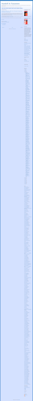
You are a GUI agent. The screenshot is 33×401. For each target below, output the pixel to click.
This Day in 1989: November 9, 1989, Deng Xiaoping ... (27, 139)
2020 (25, 69)
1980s (24, 212)
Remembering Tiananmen (26, 240)
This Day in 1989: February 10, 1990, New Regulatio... (27, 122)
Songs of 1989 (25, 60)
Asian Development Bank (26, 271)
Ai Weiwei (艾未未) (26, 308)
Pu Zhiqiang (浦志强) (26, 248)
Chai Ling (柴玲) (25, 188)
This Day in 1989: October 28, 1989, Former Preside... (27, 147)
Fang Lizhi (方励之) (26, 192)
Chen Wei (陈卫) (25, 313)
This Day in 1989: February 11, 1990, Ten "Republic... (27, 120)
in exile (25, 191)
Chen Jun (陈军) (25, 311)
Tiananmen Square (26, 229)
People (7, 8)
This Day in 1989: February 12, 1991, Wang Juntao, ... (27, 118)
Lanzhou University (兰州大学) (27, 352)
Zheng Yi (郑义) (25, 268)
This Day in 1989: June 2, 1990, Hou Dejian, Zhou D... (27, 90)
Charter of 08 (25, 213)
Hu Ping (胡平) (25, 256)
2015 (25, 177)
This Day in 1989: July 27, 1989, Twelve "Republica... (27, 172)
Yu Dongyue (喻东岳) (26, 379)
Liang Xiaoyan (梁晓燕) (26, 297)
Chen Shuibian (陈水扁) (26, 342)
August (26, 72)
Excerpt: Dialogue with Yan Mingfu (27, 48)
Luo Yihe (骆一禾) (26, 360)
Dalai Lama (25, 343)
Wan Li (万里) (25, 230)
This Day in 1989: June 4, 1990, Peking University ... (27, 85)
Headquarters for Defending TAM (27, 277)
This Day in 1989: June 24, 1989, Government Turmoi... (27, 92)
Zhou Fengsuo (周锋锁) (26, 251)
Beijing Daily (25, 288)
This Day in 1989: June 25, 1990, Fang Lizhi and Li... (27, 83)
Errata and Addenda (26, 55)
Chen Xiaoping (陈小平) (26, 254)
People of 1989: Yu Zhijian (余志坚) (27, 80)
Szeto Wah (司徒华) (26, 265)
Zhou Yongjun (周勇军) (26, 205)
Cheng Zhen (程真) (26, 315)
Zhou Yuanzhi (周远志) (26, 383)
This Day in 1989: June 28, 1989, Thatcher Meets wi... (27, 73)
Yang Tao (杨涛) (25, 287)
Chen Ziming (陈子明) (26, 206)
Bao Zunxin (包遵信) (26, 242)
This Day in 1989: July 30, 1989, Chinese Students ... (27, 171)
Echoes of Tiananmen (26, 291)
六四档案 (25, 389)
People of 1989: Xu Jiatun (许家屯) (27, 81)
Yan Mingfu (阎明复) (26, 219)
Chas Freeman (25, 340)
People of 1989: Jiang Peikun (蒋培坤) (27, 156)
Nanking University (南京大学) (27, 363)
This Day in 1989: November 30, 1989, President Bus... (27, 135)
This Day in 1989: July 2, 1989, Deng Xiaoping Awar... (27, 143)
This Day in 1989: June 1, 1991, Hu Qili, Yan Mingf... (27, 93)
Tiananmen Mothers (26, 211)
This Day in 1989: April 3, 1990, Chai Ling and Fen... (27, 115)
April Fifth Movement (26, 270)
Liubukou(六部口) (25, 298)
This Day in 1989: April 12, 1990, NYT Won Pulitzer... (27, 113)
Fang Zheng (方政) (26, 221)
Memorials (21, 8)
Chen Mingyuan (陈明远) (26, 312)
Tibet (24, 241)
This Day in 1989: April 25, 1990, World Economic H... (27, 111)
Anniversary (25, 204)
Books (15, 8)
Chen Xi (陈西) (25, 314)
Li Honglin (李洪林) (26, 322)
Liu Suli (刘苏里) (25, 324)
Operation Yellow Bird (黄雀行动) (27, 263)
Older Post (22, 27)
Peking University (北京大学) (27, 189)
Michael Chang (25, 300)
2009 (25, 182)
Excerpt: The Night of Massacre (27, 54)
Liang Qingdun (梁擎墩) (26, 323)
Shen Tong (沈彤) (25, 203)
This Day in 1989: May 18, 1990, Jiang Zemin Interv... (27, 99)
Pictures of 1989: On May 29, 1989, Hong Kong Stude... (27, 79)
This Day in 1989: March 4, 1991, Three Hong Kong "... (27, 106)
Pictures (12, 8)
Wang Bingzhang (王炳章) (26, 371)
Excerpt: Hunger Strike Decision (27, 47)
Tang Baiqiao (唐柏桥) (26, 369)
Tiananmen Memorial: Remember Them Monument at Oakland (27, 148)
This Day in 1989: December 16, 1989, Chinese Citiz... (27, 131)
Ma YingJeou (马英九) (26, 325)
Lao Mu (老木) (25, 321)
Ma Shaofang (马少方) (26, 238)
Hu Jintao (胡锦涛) (26, 278)
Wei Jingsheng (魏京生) (26, 222)
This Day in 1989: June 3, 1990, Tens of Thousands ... (27, 87)
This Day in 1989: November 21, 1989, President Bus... (27, 136)
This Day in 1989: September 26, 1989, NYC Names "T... (27, 158)
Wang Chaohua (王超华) (26, 218)
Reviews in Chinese (26, 40)
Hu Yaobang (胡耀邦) (26, 207)
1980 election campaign (26, 269)
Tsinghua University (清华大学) (27, 331)
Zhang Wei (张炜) (25, 382)
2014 (25, 178)
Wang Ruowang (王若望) (26, 373)
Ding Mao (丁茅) (25, 344)
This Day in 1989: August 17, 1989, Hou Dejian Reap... (27, 169)
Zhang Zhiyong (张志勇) (26, 334)
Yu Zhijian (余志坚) (26, 333)
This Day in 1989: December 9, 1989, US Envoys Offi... (27, 133)
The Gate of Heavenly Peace (27, 387)
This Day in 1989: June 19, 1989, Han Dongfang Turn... (27, 145)
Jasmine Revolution (26, 262)
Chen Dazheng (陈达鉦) (26, 341)
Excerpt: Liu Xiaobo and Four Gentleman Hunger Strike (27, 53)
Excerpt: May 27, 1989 (26, 51)
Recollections (18, 8)
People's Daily (25, 209)
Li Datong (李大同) (26, 296)
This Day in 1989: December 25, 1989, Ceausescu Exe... (27, 127)
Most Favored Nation (26, 281)
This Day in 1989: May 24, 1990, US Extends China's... (27, 97)
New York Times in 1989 (26, 61)
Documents (10, 8)
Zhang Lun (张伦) (25, 381)
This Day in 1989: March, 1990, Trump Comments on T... (27, 117)
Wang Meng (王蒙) (26, 372)
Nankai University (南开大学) (27, 362)
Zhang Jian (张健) (26, 380)
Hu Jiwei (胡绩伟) (25, 247)
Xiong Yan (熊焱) (25, 232)
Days (4, 8)
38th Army (25, 307)
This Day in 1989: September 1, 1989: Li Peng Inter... (27, 165)
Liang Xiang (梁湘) (26, 354)
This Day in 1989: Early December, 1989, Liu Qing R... (27, 108)
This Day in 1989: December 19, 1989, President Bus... (27, 129)
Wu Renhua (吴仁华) (26, 231)
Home (2, 8)
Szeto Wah (12, 14)
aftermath (25, 306)
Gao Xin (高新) (25, 255)
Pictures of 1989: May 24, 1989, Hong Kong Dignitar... (27, 75)
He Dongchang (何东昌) (26, 350)
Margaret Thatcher (26, 361)
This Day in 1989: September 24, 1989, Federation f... (27, 160)
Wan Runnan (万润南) (26, 370)
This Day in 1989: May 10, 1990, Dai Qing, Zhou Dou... (27, 101)
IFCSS (24, 351)
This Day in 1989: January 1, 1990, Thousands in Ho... (27, 126)
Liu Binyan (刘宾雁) (26, 280)
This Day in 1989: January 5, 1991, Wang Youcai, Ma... (27, 102)
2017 (25, 71)
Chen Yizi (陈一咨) (26, 290)
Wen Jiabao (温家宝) (26, 249)
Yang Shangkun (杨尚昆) (26, 267)
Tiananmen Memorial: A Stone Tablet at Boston (27, 153)
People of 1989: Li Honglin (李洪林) (27, 88)
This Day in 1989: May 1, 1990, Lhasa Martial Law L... (27, 109)
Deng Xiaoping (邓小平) (26, 190)
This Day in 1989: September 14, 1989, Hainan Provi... (27, 164)
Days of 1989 (3, 19)
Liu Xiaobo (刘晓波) (26, 198)
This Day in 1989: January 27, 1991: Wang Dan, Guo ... (27, 104)
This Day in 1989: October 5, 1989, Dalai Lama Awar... (27, 155)
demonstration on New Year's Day (10, 16)
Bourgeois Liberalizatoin (26, 289)
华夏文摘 (25, 388)
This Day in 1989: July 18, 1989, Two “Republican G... (27, 174)
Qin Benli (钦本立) (26, 364)
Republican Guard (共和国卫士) (27, 264)
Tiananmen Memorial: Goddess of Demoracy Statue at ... (27, 150)
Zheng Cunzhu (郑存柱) (26, 335)
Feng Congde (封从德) (26, 197)
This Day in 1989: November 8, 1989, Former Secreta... (27, 141)
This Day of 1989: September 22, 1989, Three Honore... (27, 162)
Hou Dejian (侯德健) (26, 228)
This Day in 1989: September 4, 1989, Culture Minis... (27, 167)
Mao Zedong (25, 299)
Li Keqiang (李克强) (26, 353)
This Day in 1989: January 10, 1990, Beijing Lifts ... (27, 124)
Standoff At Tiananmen (11, 4)
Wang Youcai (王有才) (26, 332)
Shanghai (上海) (25, 210)
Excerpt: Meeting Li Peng (26, 49)
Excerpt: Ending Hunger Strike (27, 50)
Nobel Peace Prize (26, 239)
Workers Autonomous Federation (27, 250)
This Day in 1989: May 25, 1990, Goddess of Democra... (27, 95)
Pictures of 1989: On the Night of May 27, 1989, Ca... (27, 77)
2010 (25, 181)
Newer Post (3, 27)
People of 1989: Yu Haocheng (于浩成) (27, 138)
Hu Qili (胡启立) (25, 279)
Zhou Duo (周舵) (25, 220)
